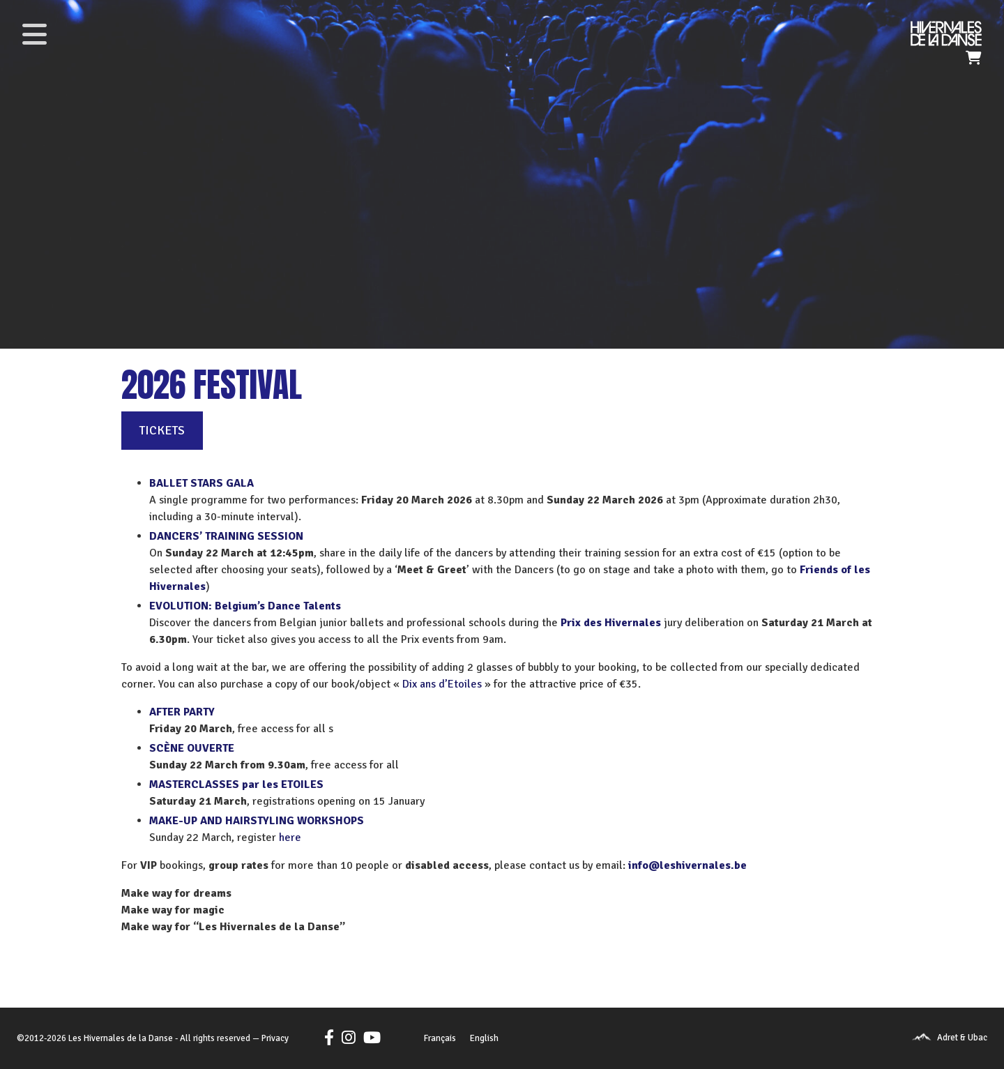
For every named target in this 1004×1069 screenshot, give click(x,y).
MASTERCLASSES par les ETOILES (236, 784)
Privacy (275, 1038)
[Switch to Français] (440, 1039)
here (290, 837)
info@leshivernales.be (687, 865)
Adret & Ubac (962, 1037)
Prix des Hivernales (611, 623)
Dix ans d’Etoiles (442, 684)
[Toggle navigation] (34, 34)
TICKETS (162, 430)
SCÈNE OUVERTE (191, 748)
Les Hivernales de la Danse (120, 1038)
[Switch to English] (484, 1039)
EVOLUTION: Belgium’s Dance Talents (245, 606)
